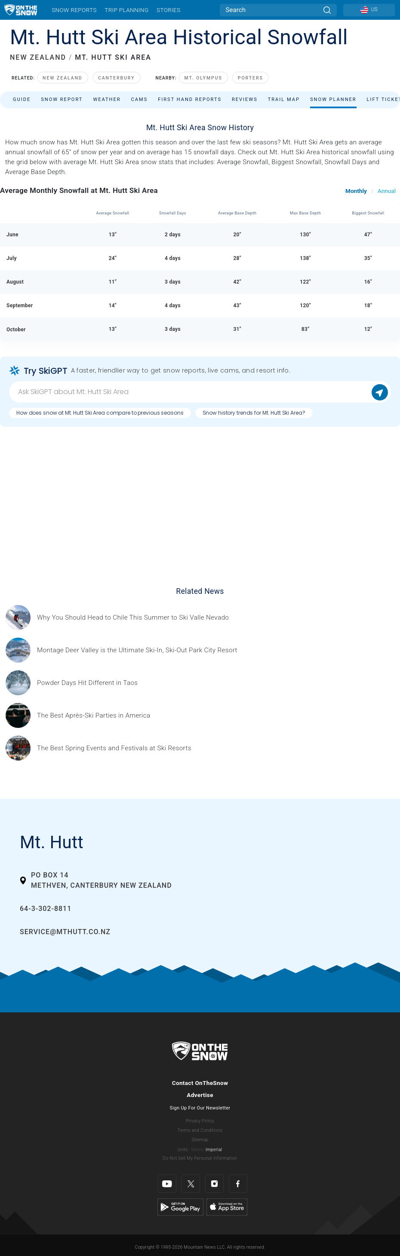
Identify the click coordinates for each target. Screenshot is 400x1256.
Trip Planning (126, 9)
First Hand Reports (190, 99)
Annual (387, 190)
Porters (250, 78)
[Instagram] (214, 1183)
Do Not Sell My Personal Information (200, 1158)
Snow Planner (333, 99)
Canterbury (116, 78)
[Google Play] (180, 1206)
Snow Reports (74, 9)
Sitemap (199, 1139)
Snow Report (62, 99)
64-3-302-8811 (45, 909)
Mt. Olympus (203, 78)
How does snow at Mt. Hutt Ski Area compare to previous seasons (100, 412)
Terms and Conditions (200, 1130)
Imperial (214, 1149)
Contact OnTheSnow (200, 1082)
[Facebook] (238, 1183)
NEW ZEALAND (38, 57)
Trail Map (284, 99)
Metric (197, 1149)
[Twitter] (191, 1183)
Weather (106, 99)
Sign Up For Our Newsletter (200, 1108)
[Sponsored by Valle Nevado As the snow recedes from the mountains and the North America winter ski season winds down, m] (133, 618)
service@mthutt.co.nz (65, 932)
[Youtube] (167, 1183)
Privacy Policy (200, 1120)
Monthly (356, 190)
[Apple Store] (226, 1206)
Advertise (200, 1094)
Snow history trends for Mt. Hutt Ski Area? (254, 412)
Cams (139, 99)
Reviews (245, 99)
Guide (22, 99)
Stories (168, 9)
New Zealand (63, 78)
